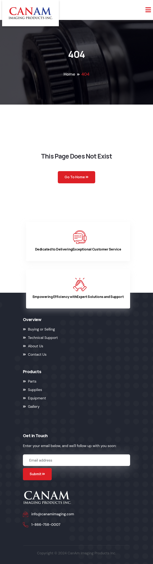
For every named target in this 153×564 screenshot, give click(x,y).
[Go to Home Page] (30, 13)
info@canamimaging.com (52, 514)
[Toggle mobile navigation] (148, 10)
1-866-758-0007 (45, 524)
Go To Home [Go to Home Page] (76, 177)
